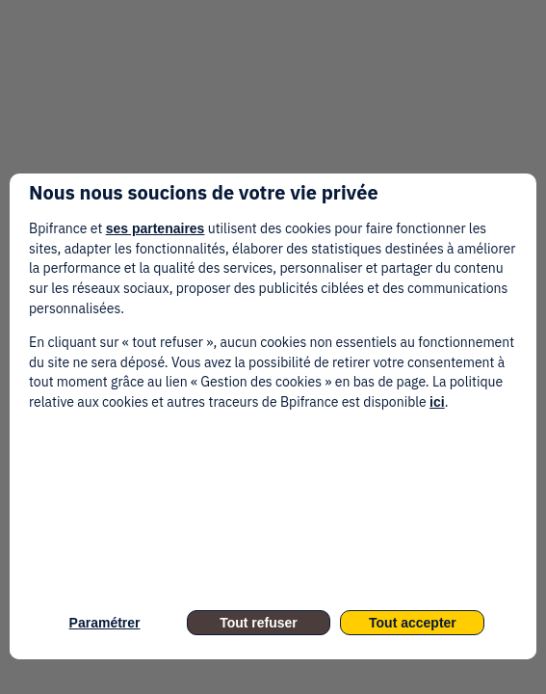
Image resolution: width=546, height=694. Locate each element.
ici (437, 402)
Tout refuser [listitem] (259, 622)
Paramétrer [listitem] (105, 622)
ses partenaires (155, 228)
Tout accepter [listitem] (412, 622)
